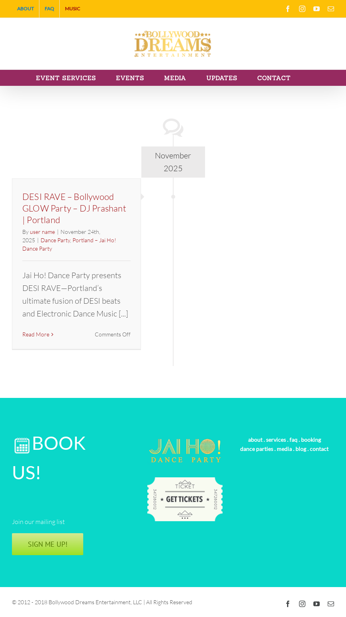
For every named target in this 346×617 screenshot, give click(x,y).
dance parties (256, 448)
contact (319, 448)
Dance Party (55, 240)
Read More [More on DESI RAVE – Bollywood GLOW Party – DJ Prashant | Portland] (35, 334)
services (276, 439)
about (255, 439)
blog (300, 448)
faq (293, 439)
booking (311, 439)
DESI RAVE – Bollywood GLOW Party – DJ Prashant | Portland (74, 208)
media (284, 448)
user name (42, 231)
